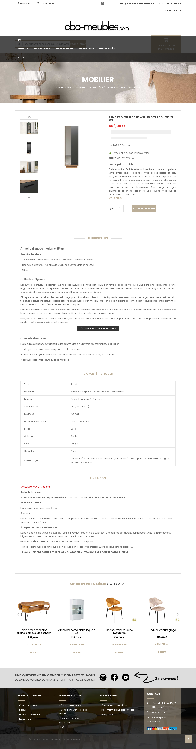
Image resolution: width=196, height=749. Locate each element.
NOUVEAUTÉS (107, 48)
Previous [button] (29, 116)
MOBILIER (80, 87)
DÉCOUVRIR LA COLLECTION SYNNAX (98, 328)
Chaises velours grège (162, 630)
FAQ (62, 727)
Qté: (111, 208)
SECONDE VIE (86, 48)
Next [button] (29, 197)
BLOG (21, 57)
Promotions (25, 719)
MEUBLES (23, 48)
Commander (45, 3)
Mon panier (107, 714)
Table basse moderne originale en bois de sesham (34, 631)
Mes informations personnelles (117, 709)
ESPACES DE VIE (64, 48)
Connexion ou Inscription (114, 705)
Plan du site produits (30, 714)
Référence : (115, 158)
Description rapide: (121, 164)
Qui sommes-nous (70, 705)
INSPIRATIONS (42, 48)
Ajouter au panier (144, 208)
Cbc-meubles (64, 87)
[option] (29, 128)
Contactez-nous (28, 705)
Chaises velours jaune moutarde (119, 631)
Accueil (19, 40)
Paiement (65, 722)
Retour (22, 709)
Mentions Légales (69, 717)
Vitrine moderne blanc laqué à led (76, 631)
